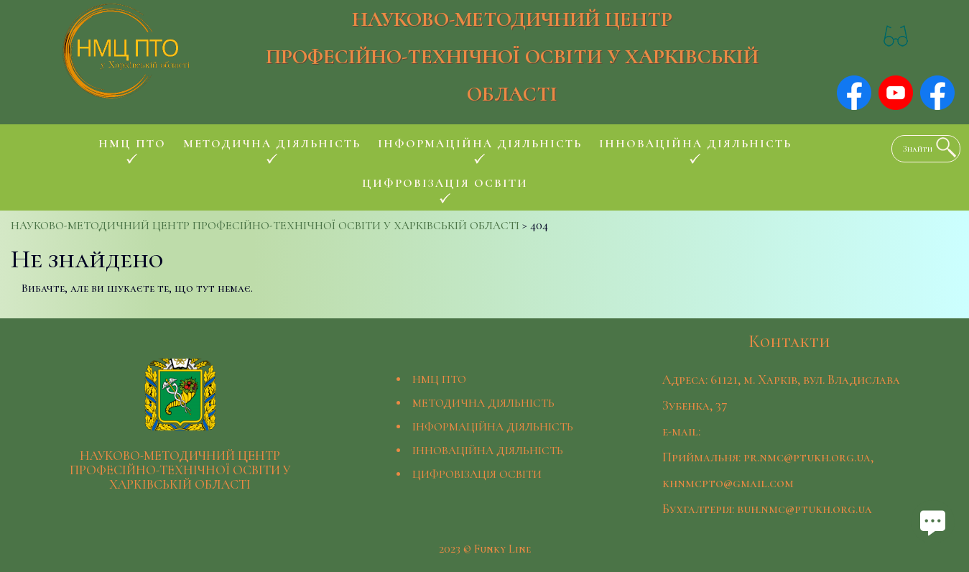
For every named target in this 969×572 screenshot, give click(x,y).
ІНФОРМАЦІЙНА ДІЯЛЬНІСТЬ (492, 427)
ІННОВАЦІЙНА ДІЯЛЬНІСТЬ (487, 450)
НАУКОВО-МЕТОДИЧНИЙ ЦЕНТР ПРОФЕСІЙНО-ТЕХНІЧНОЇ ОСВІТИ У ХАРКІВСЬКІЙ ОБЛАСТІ (512, 56)
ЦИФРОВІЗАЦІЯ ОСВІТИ (477, 474)
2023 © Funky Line (485, 549)
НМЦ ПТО (439, 379)
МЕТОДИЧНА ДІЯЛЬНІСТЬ (483, 403)
